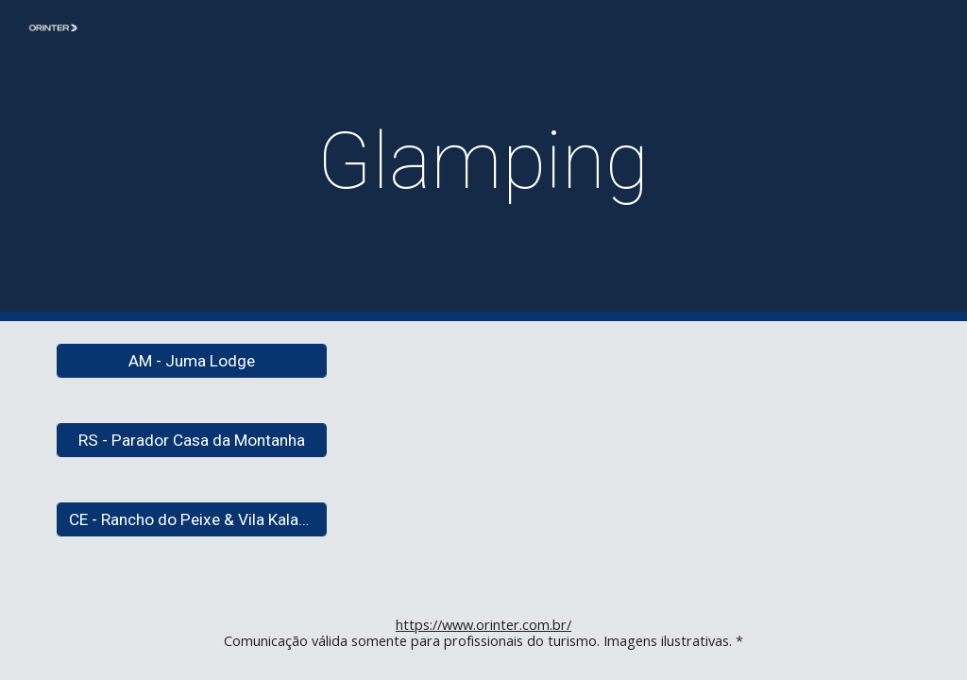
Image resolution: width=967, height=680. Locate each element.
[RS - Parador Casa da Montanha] (192, 441)
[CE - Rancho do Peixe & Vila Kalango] (192, 520)
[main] (483, 161)
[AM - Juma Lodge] (192, 361)
